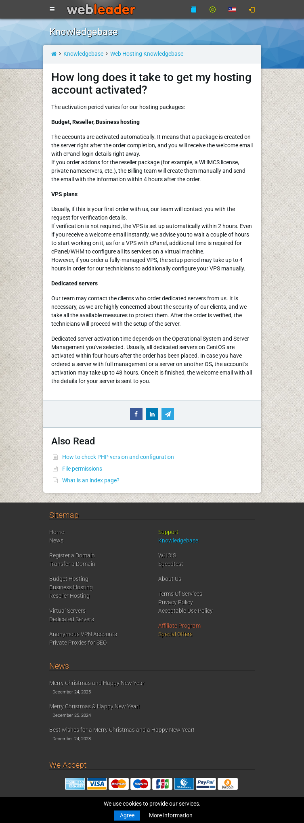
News (56, 540)
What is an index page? (91, 480)
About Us (169, 579)
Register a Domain (72, 555)
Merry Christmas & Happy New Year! (94, 706)
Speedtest (170, 564)
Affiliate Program (179, 625)
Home (56, 532)
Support (168, 532)
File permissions (82, 468)
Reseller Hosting (69, 596)
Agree (127, 815)
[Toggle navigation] (52, 10)
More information (171, 815)
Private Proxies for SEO (78, 642)
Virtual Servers (67, 610)
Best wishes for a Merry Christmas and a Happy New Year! (121, 730)
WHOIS (167, 555)
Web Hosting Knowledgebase (146, 53)
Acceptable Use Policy (185, 610)
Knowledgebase (83, 53)
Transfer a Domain (72, 564)
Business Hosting (71, 587)
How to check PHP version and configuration (118, 457)
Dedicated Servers (71, 619)
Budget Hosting (68, 579)
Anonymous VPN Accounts (83, 634)
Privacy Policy (175, 602)
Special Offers (175, 634)
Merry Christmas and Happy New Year (97, 683)
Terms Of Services (180, 594)
